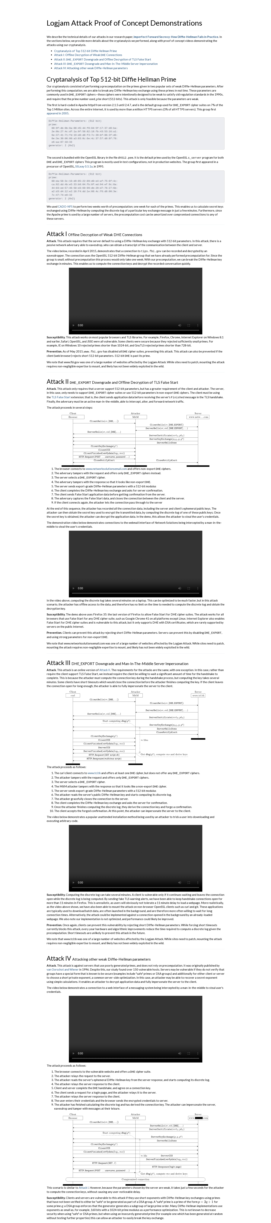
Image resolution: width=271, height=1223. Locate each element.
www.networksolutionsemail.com (106, 464)
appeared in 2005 (58, 111)
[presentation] (97, 97)
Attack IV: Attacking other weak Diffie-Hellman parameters (91, 67)
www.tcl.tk (94, 766)
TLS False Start (61, 393)
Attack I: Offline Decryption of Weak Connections (88, 55)
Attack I (84, 1178)
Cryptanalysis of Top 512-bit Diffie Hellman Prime (85, 51)
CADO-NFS (65, 204)
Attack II (104, 663)
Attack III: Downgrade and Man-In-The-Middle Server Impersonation (106, 63)
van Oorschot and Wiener (63, 961)
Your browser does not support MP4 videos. (135, 298)
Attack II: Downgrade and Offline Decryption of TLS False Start (102, 59)
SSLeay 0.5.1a (84, 163)
